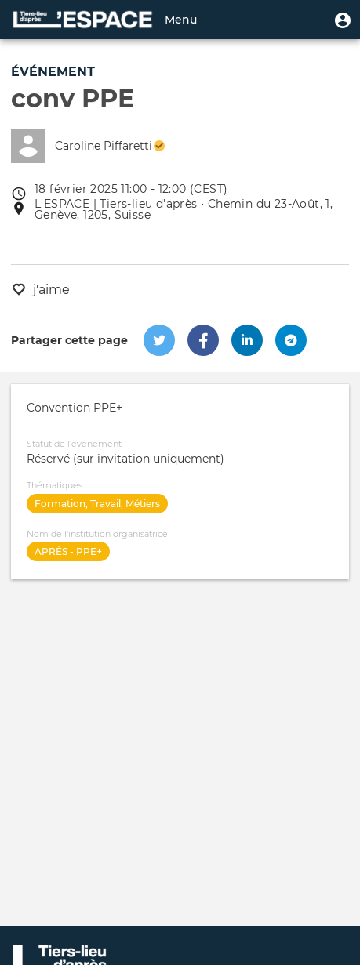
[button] (342, 19)
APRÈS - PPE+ (68, 551)
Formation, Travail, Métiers (97, 504)
